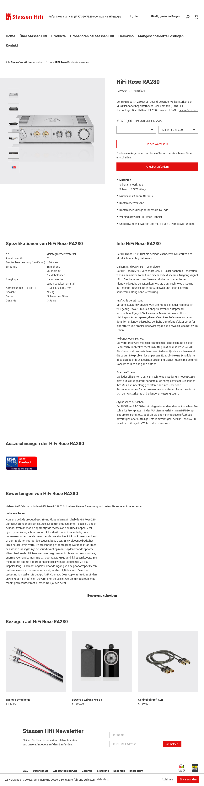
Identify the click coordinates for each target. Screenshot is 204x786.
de (136, 16)
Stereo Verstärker (22, 62)
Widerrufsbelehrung (65, 771)
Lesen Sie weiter (188, 110)
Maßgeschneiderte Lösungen (161, 36)
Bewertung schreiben (102, 596)
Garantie (87, 771)
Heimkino (126, 36)
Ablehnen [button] (167, 779)
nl (130, 16)
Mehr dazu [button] (103, 779)
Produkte (58, 36)
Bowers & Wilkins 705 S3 (87, 700)
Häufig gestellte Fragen (165, 16)
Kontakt (12, 45)
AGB (26, 771)
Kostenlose (126, 210)
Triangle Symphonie (18, 700)
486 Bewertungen (182, 224)
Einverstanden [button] (188, 779)
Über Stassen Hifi (33, 36)
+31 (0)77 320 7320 (81, 17)
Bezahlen (119, 771)
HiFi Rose (61, 62)
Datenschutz (40, 771)
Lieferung (103, 771)
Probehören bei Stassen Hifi (92, 36)
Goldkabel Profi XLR (150, 700)
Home (10, 36)
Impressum (136, 771)
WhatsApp (115, 17)
